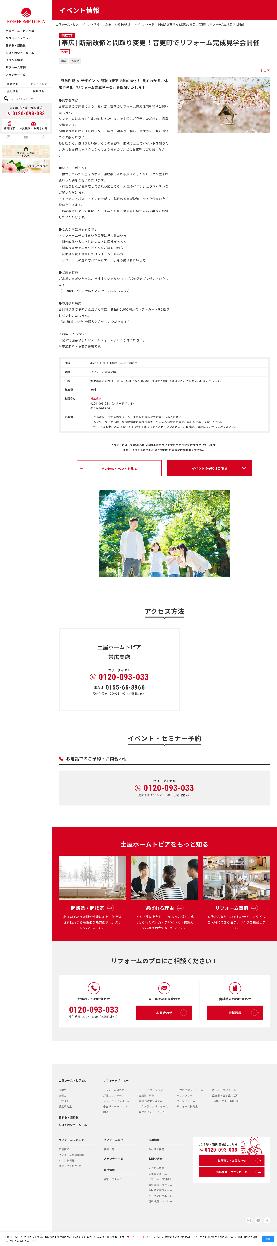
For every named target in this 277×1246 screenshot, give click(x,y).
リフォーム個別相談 (160, 1179)
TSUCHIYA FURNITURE (225, 1101)
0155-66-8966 (125, 687)
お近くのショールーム (20, 53)
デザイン (64, 1101)
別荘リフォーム (186, 1101)
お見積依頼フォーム (160, 1190)
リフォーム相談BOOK (72, 1155)
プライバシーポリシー (139, 1237)
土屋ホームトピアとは (20, 31)
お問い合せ (156, 1158)
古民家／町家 (147, 1095)
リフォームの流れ (113, 1090)
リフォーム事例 (16, 67)
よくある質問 (38, 84)
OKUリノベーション (151, 1090)
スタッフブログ (70, 1166)
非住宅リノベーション (152, 1112)
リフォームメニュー (18, 38)
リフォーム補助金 (187, 1106)
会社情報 (12, 91)
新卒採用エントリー (160, 1201)
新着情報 (12, 84)
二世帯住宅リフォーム (190, 1090)
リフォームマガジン (71, 1140)
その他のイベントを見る (110, 468)
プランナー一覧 (16, 74)
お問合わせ (171, 1012)
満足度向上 (65, 1106)
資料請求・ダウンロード (163, 1185)
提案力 (63, 1090)
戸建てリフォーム (113, 1095)
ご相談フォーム (158, 1173)
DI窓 (105, 1112)
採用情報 (38, 91)
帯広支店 (96, 398)
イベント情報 (14, 60)
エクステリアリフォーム (153, 1106)
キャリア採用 (156, 1149)
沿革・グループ (112, 1179)
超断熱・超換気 (16, 45)
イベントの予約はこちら (210, 468)
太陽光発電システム (151, 1101)
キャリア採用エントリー (163, 1196)
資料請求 (243, 1012)
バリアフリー (185, 1095)
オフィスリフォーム (224, 1090)
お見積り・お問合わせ (239, 1160)
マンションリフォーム (116, 1101)
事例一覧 (108, 1149)
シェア (265, 70)
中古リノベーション (115, 1106)
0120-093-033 (29, 113)
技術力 (63, 1095)
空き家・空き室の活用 (225, 1095)
